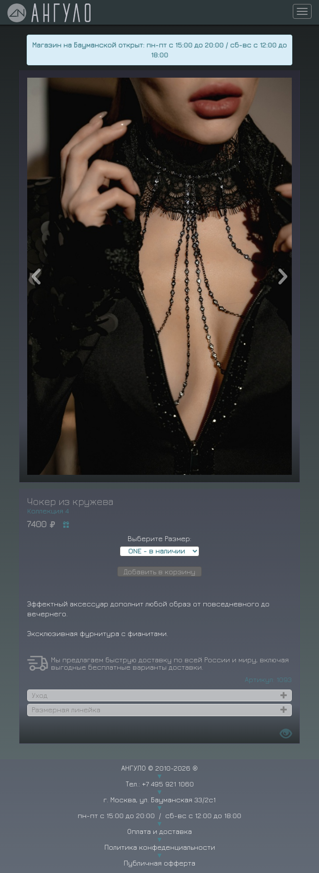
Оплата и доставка (159, 831)
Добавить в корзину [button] (159, 571)
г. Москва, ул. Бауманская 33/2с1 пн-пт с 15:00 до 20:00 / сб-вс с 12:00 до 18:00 (159, 807)
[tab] (160, 695)
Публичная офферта (159, 863)
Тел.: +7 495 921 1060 (160, 784)
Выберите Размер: (159, 538)
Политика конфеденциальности (159, 847)
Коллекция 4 (48, 510)
